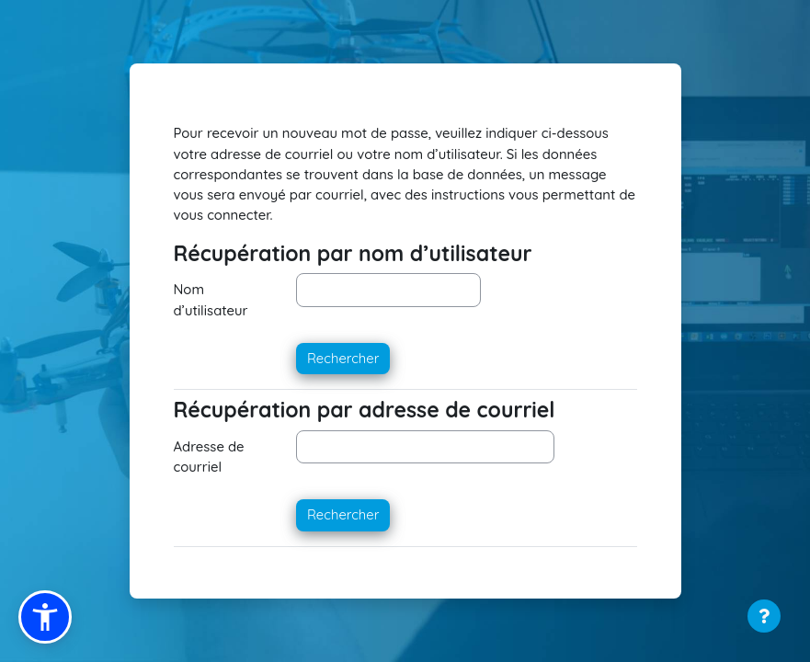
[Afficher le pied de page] (764, 616)
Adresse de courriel (209, 456)
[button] (45, 617)
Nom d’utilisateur (211, 299)
